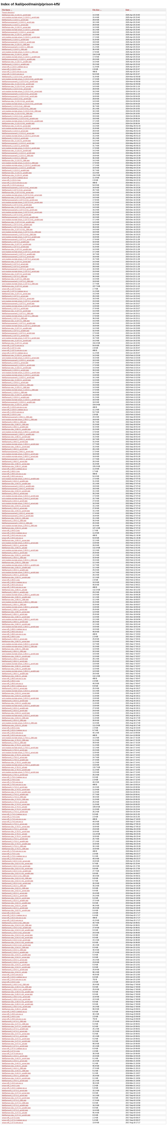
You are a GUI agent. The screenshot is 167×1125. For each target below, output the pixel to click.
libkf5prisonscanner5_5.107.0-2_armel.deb (18, 257)
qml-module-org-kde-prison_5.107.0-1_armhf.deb (20, 306)
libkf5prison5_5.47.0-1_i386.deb (14, 1021)
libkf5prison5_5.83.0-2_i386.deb (14, 720)
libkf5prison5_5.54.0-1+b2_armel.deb (16, 933)
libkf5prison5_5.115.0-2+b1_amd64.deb (17, 116)
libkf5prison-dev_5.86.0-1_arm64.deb (16, 656)
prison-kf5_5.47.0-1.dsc (11, 1051)
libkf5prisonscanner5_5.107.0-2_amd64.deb (18, 254)
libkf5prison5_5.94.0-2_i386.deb (14, 521)
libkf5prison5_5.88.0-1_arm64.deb (15, 622)
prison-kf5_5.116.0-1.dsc (11, 69)
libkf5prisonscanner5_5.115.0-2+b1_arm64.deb (20, 81)
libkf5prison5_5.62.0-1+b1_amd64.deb (16, 871)
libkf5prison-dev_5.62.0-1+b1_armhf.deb (17, 868)
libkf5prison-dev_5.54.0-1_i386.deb (15, 947)
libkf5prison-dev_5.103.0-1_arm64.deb (16, 368)
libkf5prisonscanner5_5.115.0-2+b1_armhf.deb (19, 96)
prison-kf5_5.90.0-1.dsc (11, 580)
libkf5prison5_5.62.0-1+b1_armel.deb (16, 861)
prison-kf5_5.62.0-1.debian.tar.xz (14, 915)
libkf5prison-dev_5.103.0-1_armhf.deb (16, 380)
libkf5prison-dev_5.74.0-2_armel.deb (16, 804)
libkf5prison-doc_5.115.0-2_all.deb (15, 175)
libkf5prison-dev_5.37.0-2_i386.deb (15, 1103)
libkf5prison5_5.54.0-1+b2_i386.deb (15, 923)
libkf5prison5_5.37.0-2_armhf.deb (14, 1095)
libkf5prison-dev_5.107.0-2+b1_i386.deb (17, 229)
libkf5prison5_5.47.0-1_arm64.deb (15, 1046)
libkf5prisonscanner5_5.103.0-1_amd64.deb (18, 402)
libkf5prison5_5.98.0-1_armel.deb (14, 461)
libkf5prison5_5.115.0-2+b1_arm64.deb (17, 77)
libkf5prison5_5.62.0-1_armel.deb (14, 893)
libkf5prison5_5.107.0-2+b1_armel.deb (16, 190)
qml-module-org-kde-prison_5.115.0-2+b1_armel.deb (22, 91)
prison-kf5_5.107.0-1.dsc (11, 348)
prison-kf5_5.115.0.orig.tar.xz (13, 185)
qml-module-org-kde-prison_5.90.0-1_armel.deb (20, 543)
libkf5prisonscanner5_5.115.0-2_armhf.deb (18, 143)
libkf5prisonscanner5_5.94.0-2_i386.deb (17, 523)
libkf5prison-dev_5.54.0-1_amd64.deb (16, 955)
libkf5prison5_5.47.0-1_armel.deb (14, 1031)
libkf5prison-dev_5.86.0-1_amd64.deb (16, 669)
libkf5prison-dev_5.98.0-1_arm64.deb (16, 437)
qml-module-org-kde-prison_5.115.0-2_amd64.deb (21, 165)
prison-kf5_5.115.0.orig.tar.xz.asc (14, 183)
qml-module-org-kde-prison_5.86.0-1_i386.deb (19, 646)
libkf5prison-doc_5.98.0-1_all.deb (14, 466)
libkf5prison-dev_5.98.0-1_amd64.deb (16, 429)
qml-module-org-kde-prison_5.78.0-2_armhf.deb (20, 748)
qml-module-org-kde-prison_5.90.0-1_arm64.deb (20, 572)
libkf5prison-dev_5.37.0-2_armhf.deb (16, 1098)
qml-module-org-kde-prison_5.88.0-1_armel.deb (20, 607)
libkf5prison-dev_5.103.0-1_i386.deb (16, 387)
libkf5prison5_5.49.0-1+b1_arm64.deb (16, 1007)
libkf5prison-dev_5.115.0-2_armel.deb (16, 126)
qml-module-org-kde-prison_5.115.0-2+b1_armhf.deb (22, 104)
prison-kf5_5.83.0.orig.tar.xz (12, 733)
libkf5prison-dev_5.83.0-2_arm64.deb (16, 696)
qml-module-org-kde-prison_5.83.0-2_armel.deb (20, 691)
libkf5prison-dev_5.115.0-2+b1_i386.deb (17, 113)
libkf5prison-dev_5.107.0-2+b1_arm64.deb (18, 197)
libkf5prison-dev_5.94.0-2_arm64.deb (16, 491)
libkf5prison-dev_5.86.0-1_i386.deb (15, 649)
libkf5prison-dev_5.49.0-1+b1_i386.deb (17, 987)
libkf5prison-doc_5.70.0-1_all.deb (14, 834)
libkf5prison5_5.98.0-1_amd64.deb (15, 427)
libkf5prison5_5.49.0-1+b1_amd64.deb (16, 989)
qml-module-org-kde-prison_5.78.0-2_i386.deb (19, 738)
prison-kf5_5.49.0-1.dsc (11, 1016)
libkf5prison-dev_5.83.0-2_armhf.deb (16, 713)
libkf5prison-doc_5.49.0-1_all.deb (14, 1009)
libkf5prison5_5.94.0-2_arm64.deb (15, 493)
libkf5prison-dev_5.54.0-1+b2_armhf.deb (17, 937)
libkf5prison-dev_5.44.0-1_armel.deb (16, 1063)
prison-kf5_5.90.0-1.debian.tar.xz (14, 582)
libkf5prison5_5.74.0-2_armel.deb (14, 802)
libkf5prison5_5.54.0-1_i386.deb (14, 950)
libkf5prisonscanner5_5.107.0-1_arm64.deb (18, 333)
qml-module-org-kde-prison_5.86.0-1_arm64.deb (20, 654)
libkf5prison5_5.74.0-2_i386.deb (14, 797)
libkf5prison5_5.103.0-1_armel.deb (15, 363)
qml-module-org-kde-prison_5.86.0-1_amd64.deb (20, 671)
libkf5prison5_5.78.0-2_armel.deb (14, 757)
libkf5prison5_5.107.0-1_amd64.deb (15, 331)
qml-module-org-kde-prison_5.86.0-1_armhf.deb (20, 664)
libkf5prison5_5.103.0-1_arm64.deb (15, 370)
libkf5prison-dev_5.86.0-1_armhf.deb (16, 666)
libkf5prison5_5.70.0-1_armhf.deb (14, 829)
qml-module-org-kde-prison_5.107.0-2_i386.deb (20, 284)
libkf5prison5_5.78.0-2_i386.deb (14, 743)
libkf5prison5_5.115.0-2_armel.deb (15, 131)
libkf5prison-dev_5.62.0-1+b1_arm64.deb (17, 881)
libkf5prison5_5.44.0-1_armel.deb (14, 1061)
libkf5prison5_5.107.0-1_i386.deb (14, 318)
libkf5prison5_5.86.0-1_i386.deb (14, 651)
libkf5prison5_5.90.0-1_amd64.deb (15, 570)
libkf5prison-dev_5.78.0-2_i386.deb (15, 740)
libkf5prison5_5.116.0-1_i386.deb (14, 49)
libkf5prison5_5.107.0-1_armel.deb (15, 296)
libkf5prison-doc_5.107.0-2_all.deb (15, 286)
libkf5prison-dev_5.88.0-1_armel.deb (16, 612)
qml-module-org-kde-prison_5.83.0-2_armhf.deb (20, 715)
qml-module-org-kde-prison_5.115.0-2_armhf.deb (20, 136)
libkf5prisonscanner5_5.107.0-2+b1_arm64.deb (20, 200)
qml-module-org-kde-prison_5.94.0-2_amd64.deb (20, 479)
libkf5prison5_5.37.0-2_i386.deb (14, 1100)
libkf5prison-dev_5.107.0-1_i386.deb (16, 321)
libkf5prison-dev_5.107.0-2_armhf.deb (16, 274)
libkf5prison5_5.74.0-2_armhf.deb (14, 787)
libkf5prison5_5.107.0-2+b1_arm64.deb (17, 205)
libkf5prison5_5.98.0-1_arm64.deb (15, 442)
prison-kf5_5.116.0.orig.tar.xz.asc (14, 72)
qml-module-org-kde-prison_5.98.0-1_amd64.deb (20, 432)
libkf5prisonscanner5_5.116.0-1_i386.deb (17, 47)
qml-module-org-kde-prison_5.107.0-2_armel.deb (20, 259)
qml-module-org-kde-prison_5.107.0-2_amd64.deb (21, 237)
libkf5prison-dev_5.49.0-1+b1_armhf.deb (17, 1002)
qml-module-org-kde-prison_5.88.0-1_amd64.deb (20, 595)
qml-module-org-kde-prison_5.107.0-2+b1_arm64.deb (22, 202)
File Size (96, 10)
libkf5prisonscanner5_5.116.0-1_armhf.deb (18, 22)
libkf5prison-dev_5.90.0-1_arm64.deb (16, 577)
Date (127, 10)
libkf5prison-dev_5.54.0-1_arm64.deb (16, 967)
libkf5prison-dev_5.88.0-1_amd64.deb (16, 597)
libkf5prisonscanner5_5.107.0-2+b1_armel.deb (19, 188)
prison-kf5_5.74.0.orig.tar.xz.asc (14, 819)
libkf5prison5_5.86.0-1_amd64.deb (15, 674)
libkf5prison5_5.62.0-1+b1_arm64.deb (16, 883)
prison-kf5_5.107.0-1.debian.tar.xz (15, 353)
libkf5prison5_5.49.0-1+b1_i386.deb (15, 984)
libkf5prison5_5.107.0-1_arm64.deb (15, 336)
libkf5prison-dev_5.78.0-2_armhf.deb (16, 745)
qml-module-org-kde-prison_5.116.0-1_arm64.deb (21, 37)
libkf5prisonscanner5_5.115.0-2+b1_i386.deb (19, 109)
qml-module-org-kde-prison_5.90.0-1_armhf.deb (20, 550)
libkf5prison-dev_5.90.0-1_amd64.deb (16, 567)
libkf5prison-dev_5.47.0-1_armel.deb (16, 1034)
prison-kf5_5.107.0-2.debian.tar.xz (15, 291)
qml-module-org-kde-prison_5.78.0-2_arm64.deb (20, 772)
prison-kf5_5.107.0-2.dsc (11, 289)
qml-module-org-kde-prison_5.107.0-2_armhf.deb (20, 271)
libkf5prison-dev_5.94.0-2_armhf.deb (16, 511)
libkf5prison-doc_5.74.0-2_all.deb (14, 807)
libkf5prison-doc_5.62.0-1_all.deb (14, 905)
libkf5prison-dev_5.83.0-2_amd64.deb (16, 703)
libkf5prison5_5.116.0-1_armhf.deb (15, 20)
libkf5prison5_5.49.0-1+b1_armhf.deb (16, 999)
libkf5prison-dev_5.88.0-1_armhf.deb (16, 617)
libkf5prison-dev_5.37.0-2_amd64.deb (16, 1108)
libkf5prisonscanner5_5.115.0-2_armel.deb (18, 133)
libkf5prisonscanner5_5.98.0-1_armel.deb (17, 459)
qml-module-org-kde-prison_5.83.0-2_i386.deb (19, 723)
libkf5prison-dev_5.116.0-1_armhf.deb (16, 15)
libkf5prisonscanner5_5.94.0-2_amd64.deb (18, 486)
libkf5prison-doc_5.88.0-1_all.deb (14, 590)
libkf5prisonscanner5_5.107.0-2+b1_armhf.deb (19, 210)
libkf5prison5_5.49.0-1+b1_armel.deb (16, 997)
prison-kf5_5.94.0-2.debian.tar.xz (14, 533)
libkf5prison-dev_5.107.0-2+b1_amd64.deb (18, 222)
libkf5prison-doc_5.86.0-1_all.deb (14, 676)
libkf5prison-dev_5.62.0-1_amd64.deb (16, 903)
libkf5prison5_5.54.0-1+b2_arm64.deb (16, 945)
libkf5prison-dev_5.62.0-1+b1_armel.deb (17, 863)
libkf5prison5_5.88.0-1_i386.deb (14, 604)
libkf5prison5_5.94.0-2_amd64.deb (15, 481)
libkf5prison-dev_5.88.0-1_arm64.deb (16, 624)
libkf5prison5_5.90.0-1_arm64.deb (15, 575)
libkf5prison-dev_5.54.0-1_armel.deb (16, 957)
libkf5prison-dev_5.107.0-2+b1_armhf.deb (18, 207)
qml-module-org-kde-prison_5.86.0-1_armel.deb (20, 644)
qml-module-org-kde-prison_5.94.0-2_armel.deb (20, 503)
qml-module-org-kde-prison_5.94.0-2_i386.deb (19, 526)
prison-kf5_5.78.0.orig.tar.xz (12, 782)
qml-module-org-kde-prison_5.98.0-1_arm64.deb (20, 444)
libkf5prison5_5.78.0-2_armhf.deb (14, 750)
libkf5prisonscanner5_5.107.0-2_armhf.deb (18, 269)
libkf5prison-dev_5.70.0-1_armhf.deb (16, 831)
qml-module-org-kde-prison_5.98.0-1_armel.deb (20, 456)
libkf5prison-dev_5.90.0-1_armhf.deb (16, 555)
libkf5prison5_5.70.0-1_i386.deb (14, 846)
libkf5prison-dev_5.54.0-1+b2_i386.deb (17, 925)
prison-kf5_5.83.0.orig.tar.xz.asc (14, 735)
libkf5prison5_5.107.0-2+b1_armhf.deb (16, 215)
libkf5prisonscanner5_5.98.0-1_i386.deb (17, 417)
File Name (6, 10)
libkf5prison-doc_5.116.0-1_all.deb (15, 54)
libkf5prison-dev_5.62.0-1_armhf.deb (16, 898)
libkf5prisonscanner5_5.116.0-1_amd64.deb (18, 59)
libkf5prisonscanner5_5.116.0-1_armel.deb (18, 32)
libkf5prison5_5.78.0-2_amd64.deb (15, 760)
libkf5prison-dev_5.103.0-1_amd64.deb (17, 395)
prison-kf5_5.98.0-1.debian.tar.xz (14, 469)
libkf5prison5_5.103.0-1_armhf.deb (15, 382)
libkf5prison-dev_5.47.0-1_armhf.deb (16, 1039)
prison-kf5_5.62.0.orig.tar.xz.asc (14, 918)
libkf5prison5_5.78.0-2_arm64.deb (15, 775)
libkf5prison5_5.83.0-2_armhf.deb (14, 711)
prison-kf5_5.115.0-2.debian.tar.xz (15, 178)
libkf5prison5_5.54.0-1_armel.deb (14, 960)
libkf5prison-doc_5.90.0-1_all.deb (14, 548)
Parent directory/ (8, 12)
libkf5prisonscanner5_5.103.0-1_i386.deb (17, 385)
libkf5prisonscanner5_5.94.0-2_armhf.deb (17, 516)
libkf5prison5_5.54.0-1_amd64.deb (15, 952)
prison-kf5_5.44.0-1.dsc (11, 1085)
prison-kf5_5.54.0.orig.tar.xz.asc (14, 979)
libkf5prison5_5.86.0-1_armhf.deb (14, 661)
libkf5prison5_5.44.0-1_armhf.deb (14, 1056)
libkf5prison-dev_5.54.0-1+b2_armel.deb (17, 935)
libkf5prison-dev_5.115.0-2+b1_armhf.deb (18, 101)
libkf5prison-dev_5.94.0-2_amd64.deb (16, 484)
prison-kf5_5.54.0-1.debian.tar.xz (14, 977)
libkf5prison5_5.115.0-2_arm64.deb (15, 146)
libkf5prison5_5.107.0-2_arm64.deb (15, 247)
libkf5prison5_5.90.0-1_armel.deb (14, 545)
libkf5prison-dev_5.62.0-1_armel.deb (16, 891)
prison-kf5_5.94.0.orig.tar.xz (12, 538)
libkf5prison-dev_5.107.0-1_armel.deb (16, 294)
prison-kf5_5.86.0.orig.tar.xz (12, 683)
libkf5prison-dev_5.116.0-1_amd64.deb (17, 62)
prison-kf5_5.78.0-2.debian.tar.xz (14, 777)
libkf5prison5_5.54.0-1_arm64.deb (15, 970)
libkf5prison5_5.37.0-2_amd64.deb (15, 1105)
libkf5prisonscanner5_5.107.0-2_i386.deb (17, 281)
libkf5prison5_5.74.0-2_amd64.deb (15, 794)
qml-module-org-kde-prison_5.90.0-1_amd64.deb (20, 565)
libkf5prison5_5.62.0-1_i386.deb (14, 886)
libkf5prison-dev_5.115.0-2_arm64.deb (16, 151)
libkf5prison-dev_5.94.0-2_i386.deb (15, 518)
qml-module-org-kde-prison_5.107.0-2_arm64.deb (21, 252)
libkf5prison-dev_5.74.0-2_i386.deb (15, 799)
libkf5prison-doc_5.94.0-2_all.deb (14, 528)
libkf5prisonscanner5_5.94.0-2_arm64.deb (18, 489)
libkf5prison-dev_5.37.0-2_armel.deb (16, 1093)
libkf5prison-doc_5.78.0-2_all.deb (14, 767)
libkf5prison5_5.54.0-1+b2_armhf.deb (16, 940)
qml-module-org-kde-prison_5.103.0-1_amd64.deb (21, 400)
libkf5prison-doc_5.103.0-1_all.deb (15, 405)
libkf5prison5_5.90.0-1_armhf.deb (14, 553)
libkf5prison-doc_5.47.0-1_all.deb (14, 1044)
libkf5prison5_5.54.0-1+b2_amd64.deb (16, 928)
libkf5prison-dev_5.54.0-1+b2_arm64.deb (17, 942)
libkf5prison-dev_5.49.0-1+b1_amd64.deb (18, 992)
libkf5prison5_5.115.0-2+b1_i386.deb (16, 106)
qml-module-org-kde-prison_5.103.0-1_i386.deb (20, 390)
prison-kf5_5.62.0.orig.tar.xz (12, 920)
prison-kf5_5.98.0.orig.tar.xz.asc (14, 474)
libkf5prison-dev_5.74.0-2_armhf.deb (16, 790)
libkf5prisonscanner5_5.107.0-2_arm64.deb (18, 239)
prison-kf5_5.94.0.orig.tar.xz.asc (14, 535)
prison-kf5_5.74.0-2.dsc (11, 817)
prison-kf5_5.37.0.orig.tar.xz (12, 1123)
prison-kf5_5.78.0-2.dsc (11, 780)
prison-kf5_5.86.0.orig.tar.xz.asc (14, 678)
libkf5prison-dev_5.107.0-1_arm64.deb (16, 341)
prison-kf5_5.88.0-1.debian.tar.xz (14, 629)
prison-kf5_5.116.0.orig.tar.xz (13, 74)
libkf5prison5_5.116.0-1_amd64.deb (15, 64)
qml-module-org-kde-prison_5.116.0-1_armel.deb (20, 30)
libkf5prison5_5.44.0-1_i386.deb (14, 1068)
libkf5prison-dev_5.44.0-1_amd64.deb (16, 1073)
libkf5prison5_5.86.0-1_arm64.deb (15, 659)
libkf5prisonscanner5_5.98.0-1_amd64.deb (18, 434)
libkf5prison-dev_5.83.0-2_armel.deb (16, 693)
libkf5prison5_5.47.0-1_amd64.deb (15, 1029)
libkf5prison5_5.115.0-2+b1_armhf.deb (16, 99)
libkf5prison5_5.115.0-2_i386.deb (14, 158)
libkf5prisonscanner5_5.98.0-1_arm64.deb (18, 439)
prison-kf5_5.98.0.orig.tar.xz (12, 476)
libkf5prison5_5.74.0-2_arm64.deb (15, 812)
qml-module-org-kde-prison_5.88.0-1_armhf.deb (20, 619)
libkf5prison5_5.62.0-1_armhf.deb (14, 896)
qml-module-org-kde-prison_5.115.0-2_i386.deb (20, 163)
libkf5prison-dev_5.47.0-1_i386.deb (15, 1024)
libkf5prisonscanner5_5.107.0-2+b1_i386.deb (19, 234)
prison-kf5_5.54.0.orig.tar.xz (12, 975)
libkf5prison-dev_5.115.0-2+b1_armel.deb (18, 86)
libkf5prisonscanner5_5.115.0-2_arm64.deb (18, 153)
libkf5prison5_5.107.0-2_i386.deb (14, 276)
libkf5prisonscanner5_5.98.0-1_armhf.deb (17, 451)
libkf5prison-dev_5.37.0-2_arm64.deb (16, 1115)
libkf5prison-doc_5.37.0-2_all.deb (14, 1113)
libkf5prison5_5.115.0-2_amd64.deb (15, 170)
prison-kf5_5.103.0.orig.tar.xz (13, 412)
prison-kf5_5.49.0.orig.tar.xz (12, 1014)
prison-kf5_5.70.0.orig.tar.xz (12, 859)
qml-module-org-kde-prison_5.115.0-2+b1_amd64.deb (22, 121)
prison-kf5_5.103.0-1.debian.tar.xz (15, 410)
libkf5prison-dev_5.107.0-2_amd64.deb (17, 249)
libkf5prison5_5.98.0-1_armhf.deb (14, 449)
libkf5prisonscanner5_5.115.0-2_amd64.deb (18, 168)
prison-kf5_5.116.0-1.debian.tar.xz (15, 67)
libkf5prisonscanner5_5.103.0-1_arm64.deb (18, 365)
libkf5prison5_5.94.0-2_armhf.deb (14, 501)
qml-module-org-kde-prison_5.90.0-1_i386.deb (19, 560)
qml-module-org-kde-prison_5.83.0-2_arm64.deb (20, 698)
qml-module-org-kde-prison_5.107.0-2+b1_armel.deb (22, 195)
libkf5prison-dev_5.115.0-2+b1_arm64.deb (18, 84)
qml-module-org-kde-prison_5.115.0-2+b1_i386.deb (21, 111)
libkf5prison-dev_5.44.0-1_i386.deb (15, 1071)
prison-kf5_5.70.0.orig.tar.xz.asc (14, 851)
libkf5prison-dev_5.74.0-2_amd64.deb (16, 792)
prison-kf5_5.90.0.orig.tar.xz (12, 585)
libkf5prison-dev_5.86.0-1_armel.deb (16, 641)
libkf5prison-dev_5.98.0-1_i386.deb (15, 424)
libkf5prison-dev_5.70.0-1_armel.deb (16, 827)
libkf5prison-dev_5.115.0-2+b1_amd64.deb (18, 123)
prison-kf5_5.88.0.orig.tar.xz (12, 632)
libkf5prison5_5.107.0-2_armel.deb (15, 264)
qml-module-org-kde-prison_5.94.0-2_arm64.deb (20, 496)
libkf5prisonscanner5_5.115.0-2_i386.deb (17, 156)
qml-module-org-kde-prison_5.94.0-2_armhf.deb (20, 498)
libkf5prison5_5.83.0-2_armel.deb (14, 688)
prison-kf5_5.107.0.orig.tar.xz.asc (14, 350)
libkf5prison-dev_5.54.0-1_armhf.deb (16, 965)
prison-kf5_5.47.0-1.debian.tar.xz (14, 1048)
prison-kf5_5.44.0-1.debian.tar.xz (14, 1088)
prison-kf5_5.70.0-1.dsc (11, 854)
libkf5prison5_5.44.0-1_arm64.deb (15, 1081)
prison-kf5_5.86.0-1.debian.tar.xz (14, 686)
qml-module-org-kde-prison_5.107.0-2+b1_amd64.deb (22, 220)
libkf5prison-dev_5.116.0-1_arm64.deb (16, 35)
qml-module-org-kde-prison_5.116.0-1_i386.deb (20, 52)
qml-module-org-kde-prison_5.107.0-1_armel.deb (20, 301)
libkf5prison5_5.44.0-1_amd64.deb (15, 1076)
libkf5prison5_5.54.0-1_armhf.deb (14, 962)
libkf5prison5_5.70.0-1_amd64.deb (15, 841)
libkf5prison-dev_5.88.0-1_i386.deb (15, 599)
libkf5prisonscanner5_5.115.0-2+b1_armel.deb (19, 94)
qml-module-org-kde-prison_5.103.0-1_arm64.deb (21, 373)
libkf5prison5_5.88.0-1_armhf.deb (14, 614)
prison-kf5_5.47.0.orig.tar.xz (12, 1053)
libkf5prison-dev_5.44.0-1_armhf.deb (16, 1058)
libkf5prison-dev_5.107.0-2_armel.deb (16, 262)
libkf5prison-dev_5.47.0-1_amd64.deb (16, 1026)
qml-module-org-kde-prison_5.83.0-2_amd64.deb (20, 706)
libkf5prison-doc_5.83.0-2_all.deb (14, 725)
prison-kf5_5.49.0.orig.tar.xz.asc (14, 1019)
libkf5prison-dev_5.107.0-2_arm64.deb (16, 244)
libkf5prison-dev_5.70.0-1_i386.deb (15, 849)
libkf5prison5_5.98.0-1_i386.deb (14, 422)
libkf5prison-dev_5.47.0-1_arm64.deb (16, 1041)
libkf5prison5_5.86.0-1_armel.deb (14, 639)
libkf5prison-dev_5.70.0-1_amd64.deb (16, 844)
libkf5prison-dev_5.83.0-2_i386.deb (15, 718)
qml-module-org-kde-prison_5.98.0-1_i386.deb (19, 419)
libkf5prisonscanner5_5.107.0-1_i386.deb (17, 313)
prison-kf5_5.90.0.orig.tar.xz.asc (14, 587)
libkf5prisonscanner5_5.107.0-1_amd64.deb (18, 323)
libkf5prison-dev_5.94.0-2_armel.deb (16, 506)
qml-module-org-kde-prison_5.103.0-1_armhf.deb (20, 375)
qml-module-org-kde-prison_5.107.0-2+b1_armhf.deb (22, 212)
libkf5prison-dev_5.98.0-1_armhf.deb (16, 447)
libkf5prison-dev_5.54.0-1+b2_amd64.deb (18, 930)
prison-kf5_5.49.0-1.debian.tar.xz (14, 1012)
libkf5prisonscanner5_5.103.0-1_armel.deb (18, 360)
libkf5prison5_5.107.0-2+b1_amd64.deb (17, 225)
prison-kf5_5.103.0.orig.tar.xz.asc (14, 407)
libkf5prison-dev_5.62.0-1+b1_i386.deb (17, 878)
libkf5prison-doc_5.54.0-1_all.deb (14, 972)
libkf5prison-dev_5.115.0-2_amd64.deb (17, 173)
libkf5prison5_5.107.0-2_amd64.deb (15, 242)
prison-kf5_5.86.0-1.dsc (11, 681)
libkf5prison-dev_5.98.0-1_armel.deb (16, 464)
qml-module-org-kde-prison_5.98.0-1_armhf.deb (20, 454)
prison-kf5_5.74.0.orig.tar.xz (12, 822)
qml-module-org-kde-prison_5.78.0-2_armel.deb (20, 752)
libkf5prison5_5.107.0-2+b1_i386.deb (16, 227)
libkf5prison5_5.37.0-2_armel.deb (14, 1090)
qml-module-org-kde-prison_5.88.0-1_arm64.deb (20, 627)
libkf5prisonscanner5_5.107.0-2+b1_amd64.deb (20, 217)
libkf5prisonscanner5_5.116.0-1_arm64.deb (18, 42)
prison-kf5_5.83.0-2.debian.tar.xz (14, 730)
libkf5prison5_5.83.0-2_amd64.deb (15, 708)
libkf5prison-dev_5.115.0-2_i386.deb (16, 160)
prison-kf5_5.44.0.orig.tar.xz (12, 1083)
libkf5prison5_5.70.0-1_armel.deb (14, 824)
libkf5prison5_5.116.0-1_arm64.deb (15, 40)
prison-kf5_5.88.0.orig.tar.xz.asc (14, 634)
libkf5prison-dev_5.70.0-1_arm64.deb (16, 836)
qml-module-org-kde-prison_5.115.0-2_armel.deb (20, 128)
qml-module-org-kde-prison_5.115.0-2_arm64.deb (21, 148)
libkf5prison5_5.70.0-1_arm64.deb (15, 839)
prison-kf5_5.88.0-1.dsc (11, 637)
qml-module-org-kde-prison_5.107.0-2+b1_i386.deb (21, 232)
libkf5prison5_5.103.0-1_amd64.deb (15, 397)
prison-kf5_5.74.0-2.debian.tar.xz (14, 814)
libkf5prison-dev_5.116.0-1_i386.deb (16, 44)
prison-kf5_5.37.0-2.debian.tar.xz (14, 1120)
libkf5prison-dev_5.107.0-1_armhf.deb (16, 311)
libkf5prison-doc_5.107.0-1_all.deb (15, 343)
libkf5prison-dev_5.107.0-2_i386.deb (16, 279)
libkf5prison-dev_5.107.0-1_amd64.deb (17, 328)
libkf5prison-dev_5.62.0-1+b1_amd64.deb (18, 873)
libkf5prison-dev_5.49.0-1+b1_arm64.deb (17, 1004)
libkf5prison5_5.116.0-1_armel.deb (15, 25)
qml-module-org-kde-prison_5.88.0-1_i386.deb (19, 602)
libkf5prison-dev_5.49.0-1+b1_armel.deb (17, 994)
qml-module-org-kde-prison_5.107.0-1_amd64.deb (21, 326)
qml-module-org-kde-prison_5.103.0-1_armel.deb (20, 358)
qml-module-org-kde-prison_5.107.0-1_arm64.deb (21, 338)
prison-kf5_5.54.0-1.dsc (11, 982)
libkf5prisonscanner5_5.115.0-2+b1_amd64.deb (20, 118)
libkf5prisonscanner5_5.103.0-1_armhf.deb (18, 377)
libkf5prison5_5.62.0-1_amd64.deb (15, 900)
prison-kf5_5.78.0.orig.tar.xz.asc (14, 784)
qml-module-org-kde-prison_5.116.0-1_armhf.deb (20, 17)
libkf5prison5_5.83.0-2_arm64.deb (15, 701)
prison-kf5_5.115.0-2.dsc (11, 180)
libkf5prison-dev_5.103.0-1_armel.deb (16, 355)
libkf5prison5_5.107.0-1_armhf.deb (15, 308)
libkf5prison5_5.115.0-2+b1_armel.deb (16, 89)
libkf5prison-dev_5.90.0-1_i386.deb (15, 562)
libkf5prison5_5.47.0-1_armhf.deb (14, 1036)
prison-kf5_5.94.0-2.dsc (11, 530)
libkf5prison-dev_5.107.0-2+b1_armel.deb (18, 192)
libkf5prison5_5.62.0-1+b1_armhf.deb (16, 866)
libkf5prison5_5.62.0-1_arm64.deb (15, 908)
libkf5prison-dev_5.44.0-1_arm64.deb (16, 1078)
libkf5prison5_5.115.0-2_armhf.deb (15, 138)
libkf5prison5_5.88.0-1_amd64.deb (15, 592)
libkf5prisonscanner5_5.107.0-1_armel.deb (18, 298)
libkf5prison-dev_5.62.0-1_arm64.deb (16, 910)
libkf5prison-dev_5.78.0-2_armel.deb (16, 755)
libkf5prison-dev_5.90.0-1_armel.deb (16, 540)
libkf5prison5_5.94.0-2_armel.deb (14, 508)
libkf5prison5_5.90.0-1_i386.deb (14, 558)
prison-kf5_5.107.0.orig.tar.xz (13, 345)
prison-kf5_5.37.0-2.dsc (11, 1118)
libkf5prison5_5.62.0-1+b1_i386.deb (15, 876)
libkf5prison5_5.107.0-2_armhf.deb (15, 266)
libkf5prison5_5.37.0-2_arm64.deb (15, 1110)
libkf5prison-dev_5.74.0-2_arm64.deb (16, 809)
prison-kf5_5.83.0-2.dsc (11, 728)
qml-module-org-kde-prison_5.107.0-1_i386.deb (20, 316)
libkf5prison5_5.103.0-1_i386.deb (14, 392)
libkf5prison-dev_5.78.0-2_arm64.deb (16, 770)
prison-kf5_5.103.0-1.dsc (11, 414)
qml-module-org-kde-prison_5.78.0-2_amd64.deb (20, 765)
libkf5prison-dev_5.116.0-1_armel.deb (16, 27)
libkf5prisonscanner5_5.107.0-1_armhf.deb (18, 303)
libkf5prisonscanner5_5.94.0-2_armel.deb (17, 513)
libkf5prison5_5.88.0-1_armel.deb (14, 609)
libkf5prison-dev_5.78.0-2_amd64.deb (16, 762)
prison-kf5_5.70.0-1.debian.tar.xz (14, 856)
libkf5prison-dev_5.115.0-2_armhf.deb (16, 141)
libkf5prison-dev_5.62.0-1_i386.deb (15, 888)
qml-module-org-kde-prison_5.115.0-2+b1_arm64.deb (22, 79)
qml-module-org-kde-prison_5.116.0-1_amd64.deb (21, 57)
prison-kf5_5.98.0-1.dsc (11, 471)
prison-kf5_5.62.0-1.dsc (11, 913)
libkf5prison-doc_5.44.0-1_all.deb (14, 1066)
